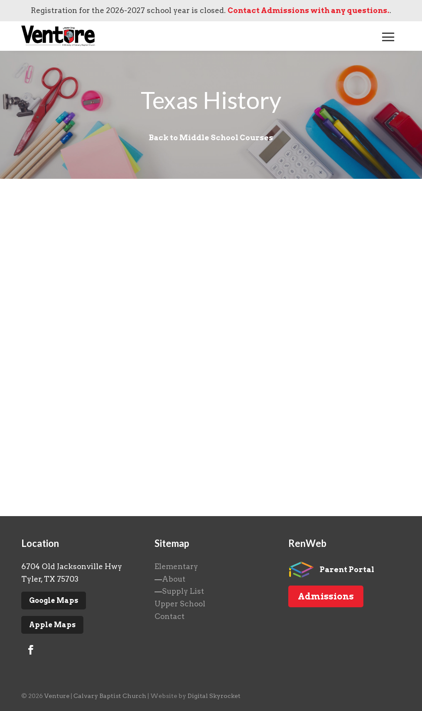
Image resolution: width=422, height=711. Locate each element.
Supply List (183, 591)
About (173, 579)
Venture (56, 695)
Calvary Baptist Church (109, 695)
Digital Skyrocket (214, 695)
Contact (170, 616)
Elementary (176, 566)
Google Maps (53, 600)
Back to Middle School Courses (211, 137)
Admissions (326, 596)
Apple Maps (52, 625)
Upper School (180, 603)
